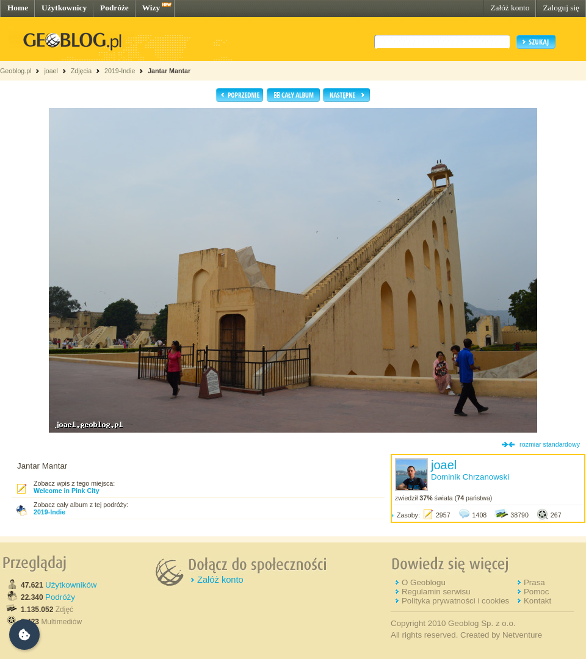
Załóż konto (509, 7)
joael (51, 70)
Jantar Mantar (169, 70)
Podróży (60, 597)
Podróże (114, 7)
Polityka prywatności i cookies (455, 600)
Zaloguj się (561, 7)
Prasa (534, 582)
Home (17, 7)
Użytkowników (70, 584)
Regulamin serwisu (436, 591)
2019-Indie (119, 70)
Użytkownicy (64, 7)
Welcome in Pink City (66, 490)
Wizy (151, 7)
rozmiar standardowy (549, 444)
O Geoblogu (424, 582)
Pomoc (536, 591)
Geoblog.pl (16, 70)
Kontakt (537, 600)
